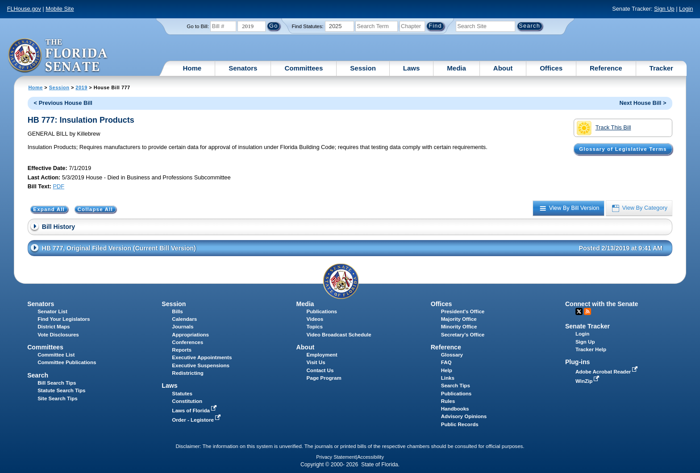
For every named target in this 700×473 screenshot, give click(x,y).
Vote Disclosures (58, 334)
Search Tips (455, 385)
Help (446, 370)
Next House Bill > (642, 103)
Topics (315, 326)
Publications (322, 311)
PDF (58, 186)
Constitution (187, 401)
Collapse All (94, 209)
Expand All (49, 209)
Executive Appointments (202, 357)
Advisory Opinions (464, 416)
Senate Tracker (587, 326)
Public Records (460, 424)
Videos (315, 319)
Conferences (187, 342)
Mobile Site (60, 8)
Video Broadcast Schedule (339, 334)
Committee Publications (67, 362)
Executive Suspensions (200, 365)
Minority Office (459, 326)
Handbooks (455, 408)
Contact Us (320, 370)
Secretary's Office (462, 334)
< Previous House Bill (63, 103)
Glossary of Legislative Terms (623, 149)
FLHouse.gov (24, 8)
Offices (551, 68)
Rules (448, 401)
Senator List (52, 311)
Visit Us (316, 362)
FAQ (446, 362)
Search (37, 375)
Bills (177, 311)
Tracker (661, 68)
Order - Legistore (197, 420)
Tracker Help (590, 349)
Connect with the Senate (601, 303)
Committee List (56, 354)
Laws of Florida (195, 410)
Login (686, 8)
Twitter (579, 311)
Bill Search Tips (57, 383)
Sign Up (664, 8)
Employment (322, 354)
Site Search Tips (57, 398)
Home (192, 68)
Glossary (452, 354)
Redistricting (187, 373)
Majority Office (459, 319)
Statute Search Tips (61, 390)
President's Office (462, 311)
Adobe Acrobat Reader (607, 371)
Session (363, 68)
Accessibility (370, 457)
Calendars (184, 319)
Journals (182, 326)
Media (456, 68)
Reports (182, 350)
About (502, 68)
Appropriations (190, 334)
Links (447, 378)
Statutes (182, 393)
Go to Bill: (198, 26)
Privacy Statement (336, 457)
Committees (303, 68)
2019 (81, 87)
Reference (606, 68)
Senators (243, 68)
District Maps (54, 326)
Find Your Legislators (64, 319)
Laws (411, 68)
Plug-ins (577, 361)
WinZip (588, 381)
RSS (587, 311)
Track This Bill (604, 128)
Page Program (324, 378)
